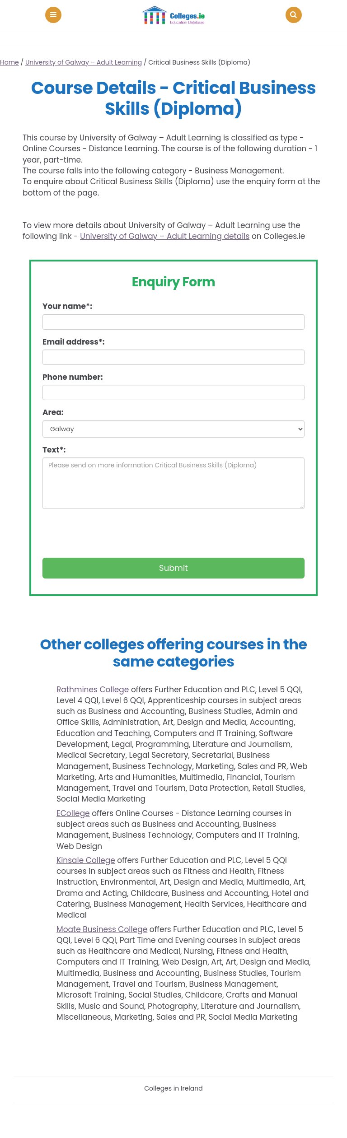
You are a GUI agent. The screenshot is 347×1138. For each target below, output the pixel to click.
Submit (173, 568)
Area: (53, 412)
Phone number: (72, 377)
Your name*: (67, 306)
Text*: (54, 449)
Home (9, 62)
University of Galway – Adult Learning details (164, 236)
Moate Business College (101, 929)
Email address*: (73, 341)
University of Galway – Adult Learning (83, 62)
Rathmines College (92, 689)
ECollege (73, 813)
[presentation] (111, 533)
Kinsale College (85, 860)
